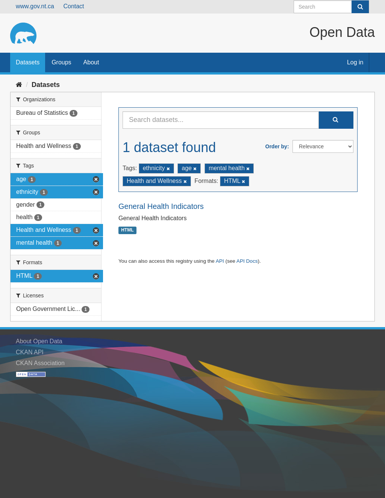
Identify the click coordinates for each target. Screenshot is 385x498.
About (91, 62)
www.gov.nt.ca (35, 6)
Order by (276, 146)
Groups (61, 62)
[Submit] (360, 6)
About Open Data (39, 341)
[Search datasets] (331, 6)
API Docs (247, 261)
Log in (355, 62)
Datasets (27, 62)
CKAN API (30, 352)
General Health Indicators (161, 206)
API (220, 261)
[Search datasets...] (221, 120)
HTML (127, 230)
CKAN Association (40, 363)
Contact (73, 6)
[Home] (19, 84)
